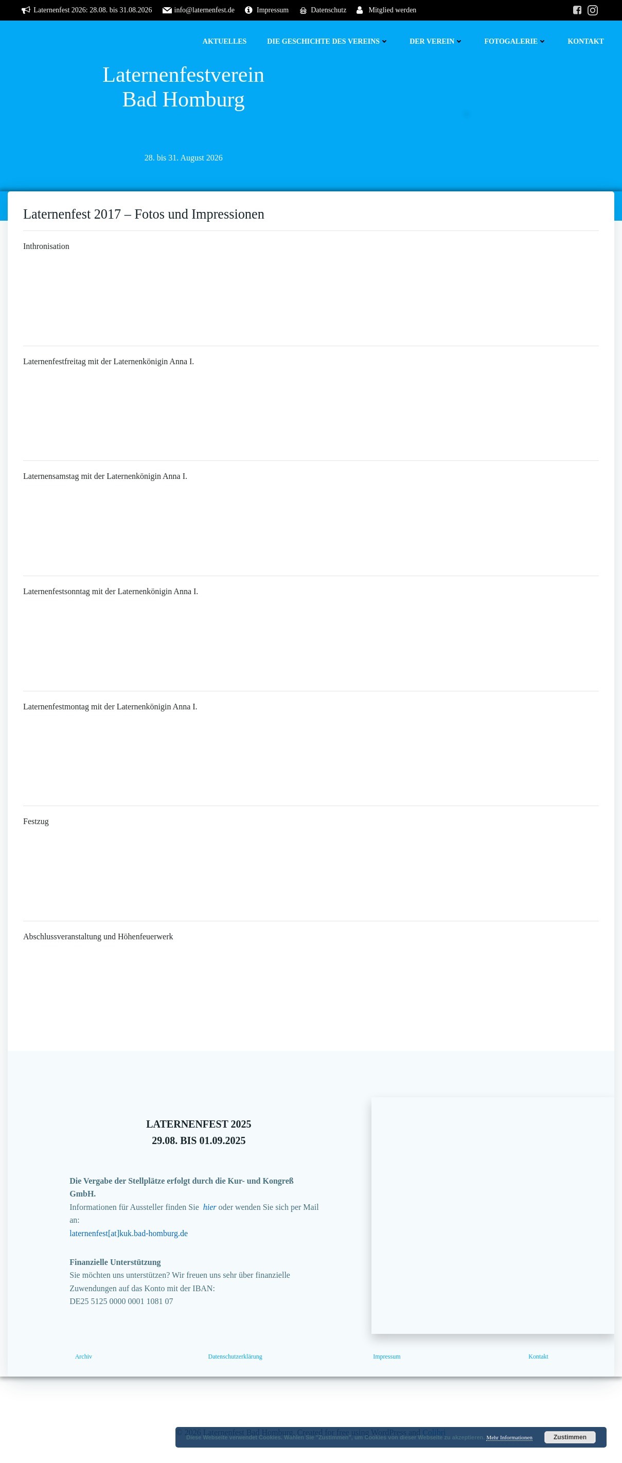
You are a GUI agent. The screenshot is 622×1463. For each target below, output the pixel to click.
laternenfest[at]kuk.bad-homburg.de (128, 1233)
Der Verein (437, 41)
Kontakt (585, 41)
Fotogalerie (515, 41)
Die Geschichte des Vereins (328, 41)
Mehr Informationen (509, 1437)
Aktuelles (225, 41)
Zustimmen (570, 1437)
